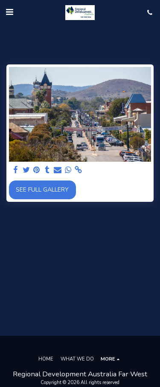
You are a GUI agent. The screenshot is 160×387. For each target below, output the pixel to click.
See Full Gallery (42, 190)
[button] (9, 12)
